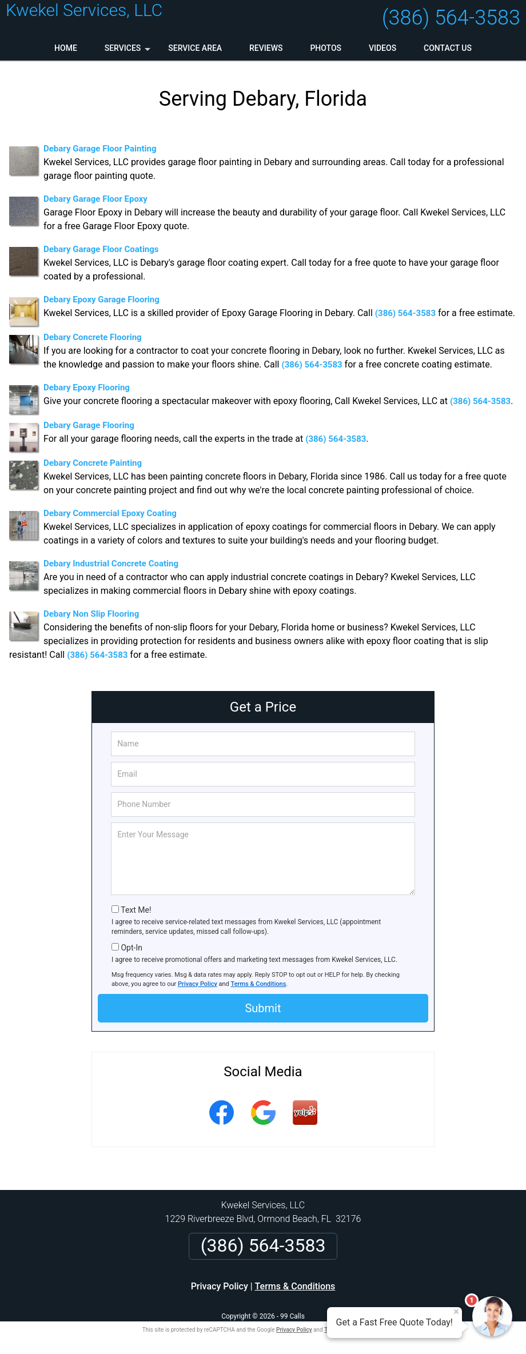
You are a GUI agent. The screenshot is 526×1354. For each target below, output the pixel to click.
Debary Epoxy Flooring (86, 387)
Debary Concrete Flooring (92, 337)
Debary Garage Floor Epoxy (95, 199)
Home (65, 48)
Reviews (265, 48)
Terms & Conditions (258, 984)
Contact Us (448, 48)
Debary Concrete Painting (92, 463)
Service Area (195, 48)
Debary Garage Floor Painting (100, 148)
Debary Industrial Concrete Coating (110, 563)
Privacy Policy (197, 984)
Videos (382, 48)
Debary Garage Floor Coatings (101, 249)
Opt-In (131, 947)
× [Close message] (456, 1311)
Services (129, 52)
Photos (325, 48)
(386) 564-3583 (451, 18)
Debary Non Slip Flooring (91, 614)
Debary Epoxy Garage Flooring (101, 299)
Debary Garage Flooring (88, 425)
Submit (263, 1008)
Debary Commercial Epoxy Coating (110, 513)
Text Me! (136, 909)
